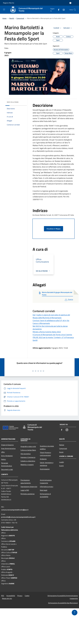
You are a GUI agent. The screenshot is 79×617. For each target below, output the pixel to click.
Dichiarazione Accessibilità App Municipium (63, 603)
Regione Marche (8, 3)
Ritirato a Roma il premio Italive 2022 (47, 331)
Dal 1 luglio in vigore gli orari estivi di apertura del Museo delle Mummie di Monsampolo (51, 316)
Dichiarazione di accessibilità (45, 495)
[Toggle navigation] (4, 9)
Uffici (3, 452)
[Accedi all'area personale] (70, 3)
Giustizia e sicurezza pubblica (47, 447)
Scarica (68, 299)
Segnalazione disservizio (29, 486)
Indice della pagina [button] (12, 102)
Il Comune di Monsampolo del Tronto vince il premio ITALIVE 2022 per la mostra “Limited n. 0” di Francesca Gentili (53, 337)
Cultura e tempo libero (28, 450)
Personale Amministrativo (6, 464)
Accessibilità (10, 595)
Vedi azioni (67, 28)
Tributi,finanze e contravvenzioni (45, 454)
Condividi (58, 28)
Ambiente (43, 459)
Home (4, 18)
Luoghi (61, 462)
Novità (11, 18)
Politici (3, 459)
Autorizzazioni (45, 469)
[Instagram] (63, 9)
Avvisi (61, 452)
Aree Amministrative (8, 448)
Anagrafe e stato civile (28, 446)
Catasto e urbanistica (28, 461)
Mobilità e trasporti (27, 464)
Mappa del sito (7, 598)
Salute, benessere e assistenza (46, 464)
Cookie (27, 595)
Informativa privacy (46, 486)
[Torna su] (74, 612)
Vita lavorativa (26, 453)
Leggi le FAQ (25, 490)
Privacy (19, 595)
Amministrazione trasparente (46, 481)
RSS (2, 595)
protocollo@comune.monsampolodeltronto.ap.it (18, 517)
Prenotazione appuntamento (26, 481)
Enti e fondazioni (7, 456)
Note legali (43, 490)
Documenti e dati (7, 469)
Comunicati (20, 18)
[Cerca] (75, 9)
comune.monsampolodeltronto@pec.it (14, 510)
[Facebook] (58, 9)
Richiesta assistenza (27, 494)
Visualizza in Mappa (53, 229)
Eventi (61, 465)
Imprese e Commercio (28, 457)
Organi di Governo (7, 445)
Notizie (61, 445)
